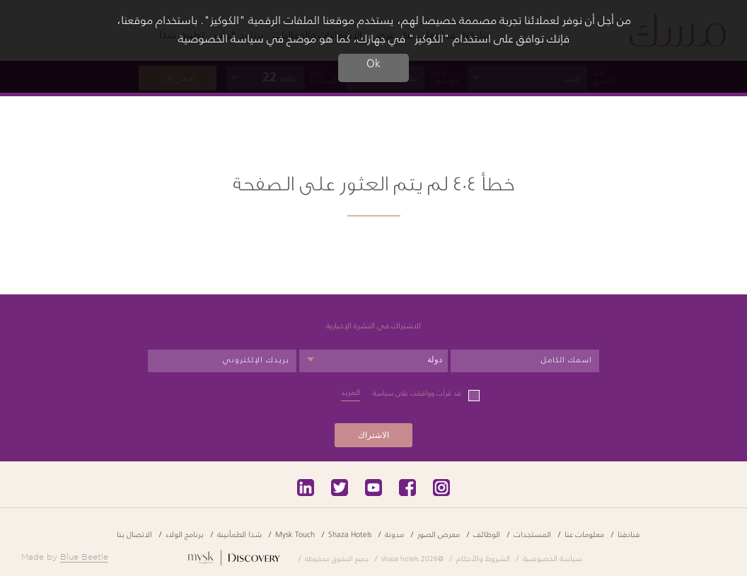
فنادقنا (628, 533)
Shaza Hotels (349, 533)
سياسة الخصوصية (552, 558)
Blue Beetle (84, 556)
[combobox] (373, 361)
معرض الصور (438, 533)
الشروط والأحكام (483, 558)
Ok (373, 64)
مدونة (394, 533)
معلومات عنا (584, 533)
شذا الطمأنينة (239, 533)
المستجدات (532, 533)
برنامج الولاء (185, 533)
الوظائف (486, 533)
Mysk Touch (295, 533)
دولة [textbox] (434, 359)
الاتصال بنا (134, 533)
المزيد (350, 392)
